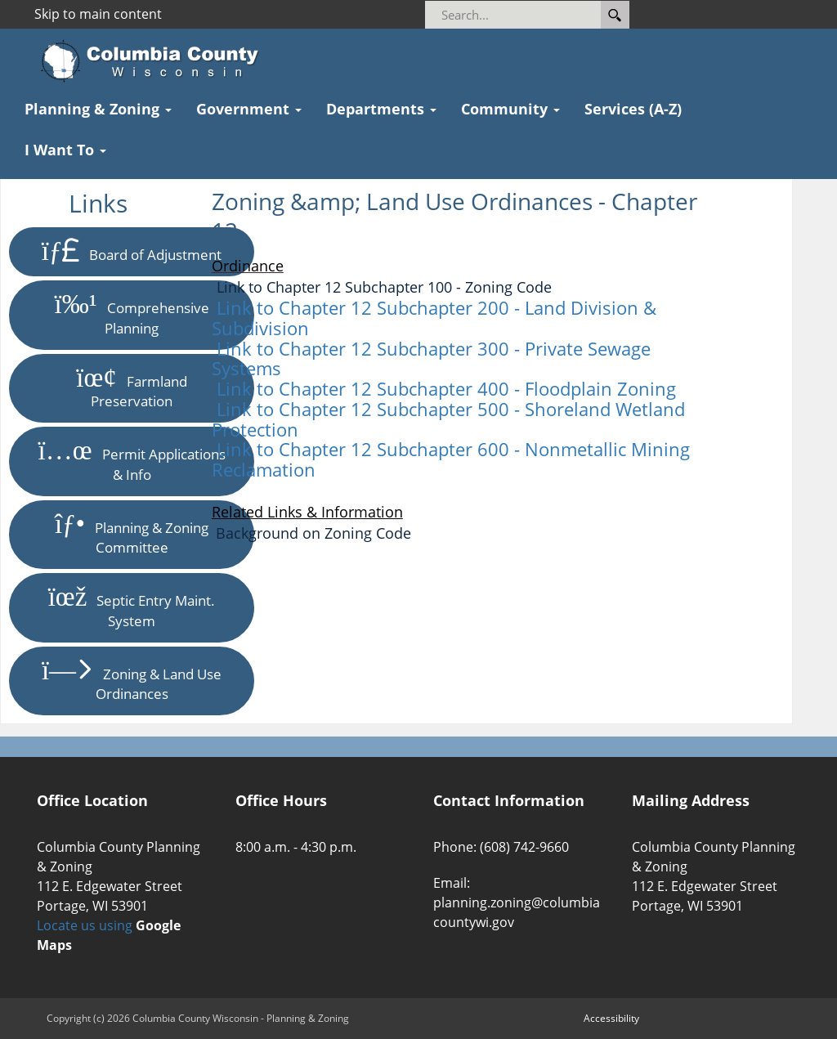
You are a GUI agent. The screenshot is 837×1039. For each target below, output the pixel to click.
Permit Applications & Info (132, 460)
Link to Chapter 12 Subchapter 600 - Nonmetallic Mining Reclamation (451, 459)
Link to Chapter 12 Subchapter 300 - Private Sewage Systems (431, 358)
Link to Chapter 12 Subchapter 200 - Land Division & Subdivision (434, 317)
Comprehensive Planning (131, 314)
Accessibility (611, 1018)
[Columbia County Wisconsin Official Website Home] (155, 61)
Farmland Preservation (131, 388)
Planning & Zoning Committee (131, 534)
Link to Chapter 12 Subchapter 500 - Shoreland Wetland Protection (448, 418)
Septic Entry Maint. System (132, 607)
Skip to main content (98, 14)
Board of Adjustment (132, 251)
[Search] (535, 15)
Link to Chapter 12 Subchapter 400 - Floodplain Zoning (446, 388)
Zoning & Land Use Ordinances (132, 680)
